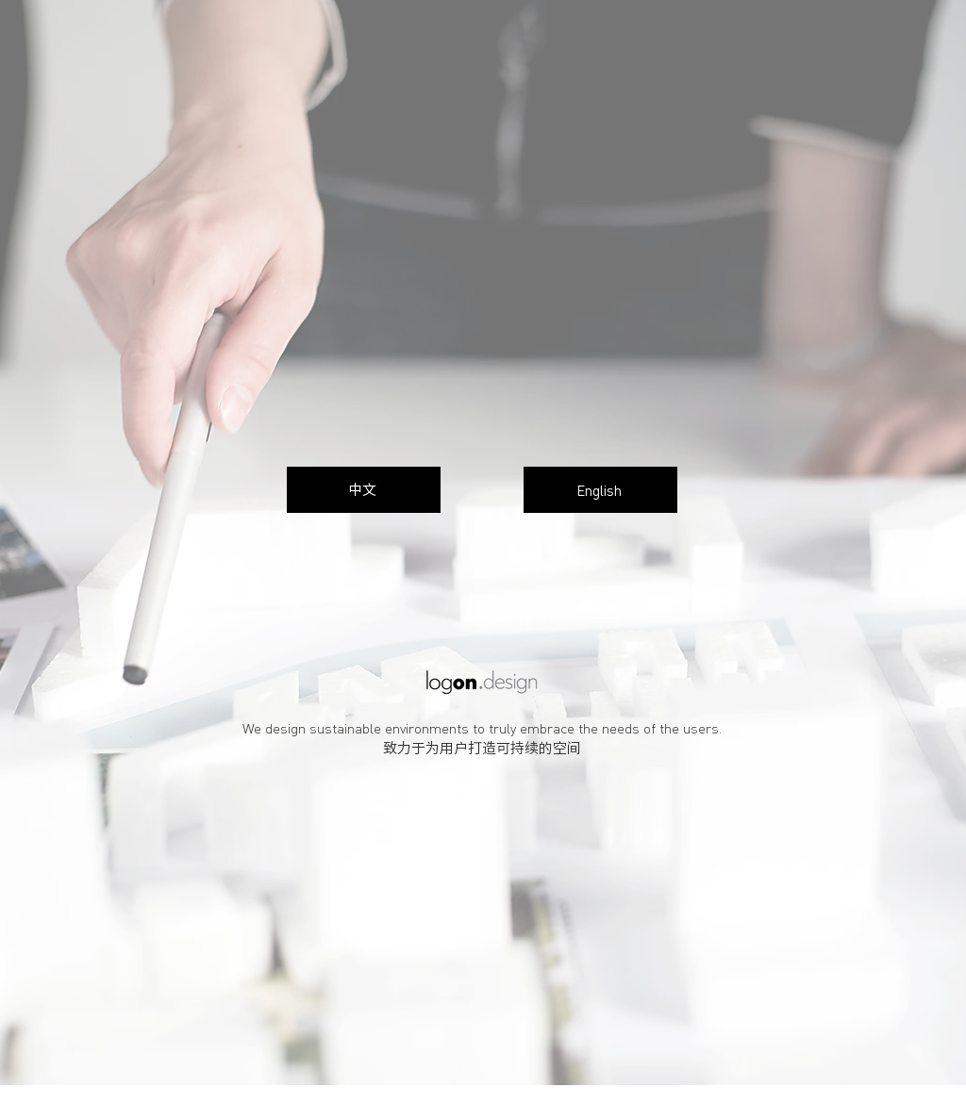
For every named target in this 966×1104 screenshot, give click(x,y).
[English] (600, 490)
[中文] (364, 490)
